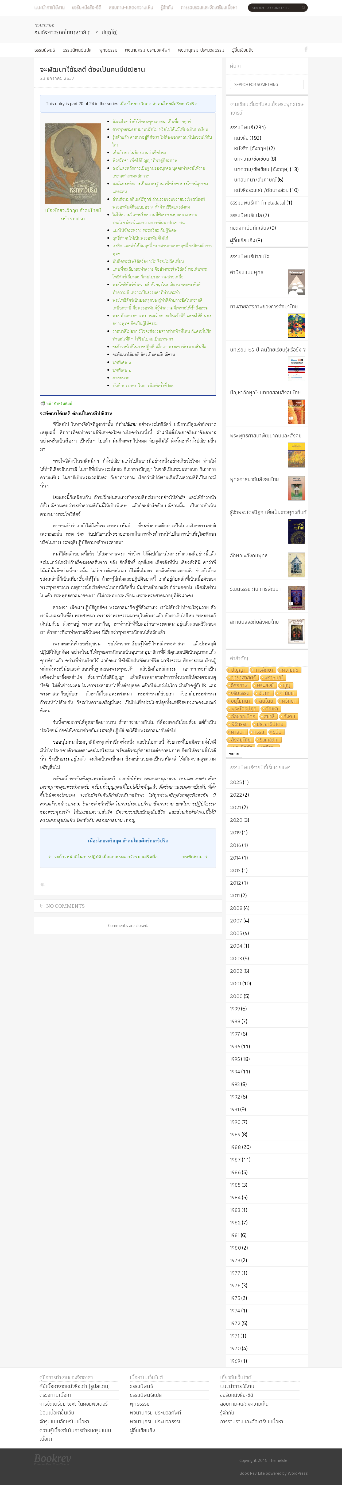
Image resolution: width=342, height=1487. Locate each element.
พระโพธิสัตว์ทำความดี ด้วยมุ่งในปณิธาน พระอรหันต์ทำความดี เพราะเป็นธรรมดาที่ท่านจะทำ (156, 289)
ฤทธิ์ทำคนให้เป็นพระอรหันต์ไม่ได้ (140, 238)
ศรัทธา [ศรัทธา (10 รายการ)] (289, 701)
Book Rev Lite (252, 1473)
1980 (235, 1247)
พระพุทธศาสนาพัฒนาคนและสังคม (266, 435)
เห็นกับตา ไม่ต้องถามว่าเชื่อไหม (139, 153)
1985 (235, 1184)
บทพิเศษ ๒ (121, 370)
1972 (235, 1323)
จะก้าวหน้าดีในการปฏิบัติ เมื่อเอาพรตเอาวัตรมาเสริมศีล (159, 347)
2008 (236, 908)
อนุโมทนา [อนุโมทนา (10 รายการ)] (240, 701)
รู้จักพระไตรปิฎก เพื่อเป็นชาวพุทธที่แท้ (268, 512)
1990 (235, 1122)
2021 (235, 807)
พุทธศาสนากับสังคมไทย (254, 479)
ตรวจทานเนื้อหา (55, 1395)
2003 (236, 958)
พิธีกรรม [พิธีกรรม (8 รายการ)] (239, 724)
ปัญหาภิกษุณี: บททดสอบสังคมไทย (265, 392)
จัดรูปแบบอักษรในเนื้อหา (64, 1421)
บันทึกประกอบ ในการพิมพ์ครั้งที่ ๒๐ (142, 386)
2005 (236, 933)
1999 (235, 1008)
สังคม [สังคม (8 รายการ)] (289, 716)
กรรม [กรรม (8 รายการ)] (259, 732)
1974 (235, 1310)
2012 (235, 883)
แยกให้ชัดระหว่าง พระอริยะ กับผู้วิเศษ (144, 230)
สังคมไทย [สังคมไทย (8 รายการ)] (241, 740)
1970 (235, 1348)
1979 (235, 1260)
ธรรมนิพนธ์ (44, 50)
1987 (235, 1159)
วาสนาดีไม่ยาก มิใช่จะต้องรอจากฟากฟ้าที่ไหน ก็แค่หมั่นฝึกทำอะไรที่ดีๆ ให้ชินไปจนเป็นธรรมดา (161, 335)
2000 (236, 996)
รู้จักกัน (167, 7)
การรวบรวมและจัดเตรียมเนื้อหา (209, 7)
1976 (235, 1285)
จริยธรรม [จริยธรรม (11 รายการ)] (240, 693)
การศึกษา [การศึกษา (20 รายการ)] (263, 670)
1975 (235, 1298)
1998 (235, 1021)
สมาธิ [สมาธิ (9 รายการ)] (269, 716)
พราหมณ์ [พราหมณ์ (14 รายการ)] (274, 678)
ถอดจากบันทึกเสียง (249, 228)
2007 (236, 920)
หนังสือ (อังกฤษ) (251, 148)
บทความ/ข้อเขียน (251, 158)
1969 (235, 1361)
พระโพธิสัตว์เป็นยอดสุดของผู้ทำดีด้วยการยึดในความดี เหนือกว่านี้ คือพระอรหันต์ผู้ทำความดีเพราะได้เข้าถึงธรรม (160, 304)
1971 (234, 1335)
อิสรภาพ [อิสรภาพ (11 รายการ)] (239, 685)
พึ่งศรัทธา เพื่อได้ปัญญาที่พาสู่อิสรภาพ (144, 161)
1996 (235, 1046)
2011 (235, 895)
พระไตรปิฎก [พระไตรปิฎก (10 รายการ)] (243, 709)
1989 (235, 1134)
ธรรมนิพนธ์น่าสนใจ (249, 256)
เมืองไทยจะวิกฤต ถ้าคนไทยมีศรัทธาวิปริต (158, 103)
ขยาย (234, 753)
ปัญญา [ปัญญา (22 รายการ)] (238, 670)
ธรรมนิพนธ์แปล (77, 50)
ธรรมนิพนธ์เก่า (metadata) (257, 202)
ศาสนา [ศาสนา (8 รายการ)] (238, 732)
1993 (235, 1084)
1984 (235, 1197)
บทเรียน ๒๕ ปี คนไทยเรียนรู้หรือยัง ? (268, 349)
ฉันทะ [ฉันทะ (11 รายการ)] (264, 693)
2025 (236, 782)
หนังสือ (241, 138)
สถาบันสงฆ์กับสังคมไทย (254, 622)
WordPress (298, 1473)
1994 (235, 1071)
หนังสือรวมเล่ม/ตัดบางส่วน (261, 190)
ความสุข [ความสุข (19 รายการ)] (290, 670)
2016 (235, 845)
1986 (235, 1172)
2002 (236, 971)
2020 (236, 820)
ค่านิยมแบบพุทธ (246, 272)
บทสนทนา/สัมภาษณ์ (255, 179)
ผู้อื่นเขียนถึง (243, 50)
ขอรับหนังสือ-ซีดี (86, 7)
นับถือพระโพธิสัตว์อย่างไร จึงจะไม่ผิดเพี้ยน (148, 262)
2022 (236, 794)
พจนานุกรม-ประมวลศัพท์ (147, 50)
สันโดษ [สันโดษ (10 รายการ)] (266, 701)
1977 (235, 1273)
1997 (235, 1034)
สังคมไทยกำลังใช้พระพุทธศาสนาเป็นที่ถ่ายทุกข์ (151, 122)
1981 (235, 1235)
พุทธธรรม (108, 50)
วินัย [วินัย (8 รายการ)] (277, 732)
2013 (235, 870)
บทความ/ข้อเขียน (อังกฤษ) (261, 169)
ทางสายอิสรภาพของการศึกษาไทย (264, 306)
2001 (235, 983)
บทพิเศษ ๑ (121, 362)
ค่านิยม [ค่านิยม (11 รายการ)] (286, 693)
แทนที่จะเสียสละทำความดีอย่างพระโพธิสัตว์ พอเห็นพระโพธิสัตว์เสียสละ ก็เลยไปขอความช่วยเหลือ (159, 273)
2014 (235, 857)
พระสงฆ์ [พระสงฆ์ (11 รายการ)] (265, 685)
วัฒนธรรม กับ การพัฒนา (255, 589)
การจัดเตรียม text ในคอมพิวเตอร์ (74, 1403)
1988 (235, 1147)
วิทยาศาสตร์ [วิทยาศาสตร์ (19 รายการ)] (243, 678)
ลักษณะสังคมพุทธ (248, 555)
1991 (234, 1109)
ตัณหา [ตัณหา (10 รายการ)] (271, 709)
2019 (235, 832)
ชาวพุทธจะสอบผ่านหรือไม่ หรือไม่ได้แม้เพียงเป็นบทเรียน (160, 130)
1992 (235, 1096)
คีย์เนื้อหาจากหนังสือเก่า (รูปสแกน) (75, 1386)
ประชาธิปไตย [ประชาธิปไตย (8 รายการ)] (270, 724)
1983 (235, 1210)
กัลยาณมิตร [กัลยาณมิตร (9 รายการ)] (243, 716)
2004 (236, 945)
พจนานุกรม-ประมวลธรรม (201, 50)
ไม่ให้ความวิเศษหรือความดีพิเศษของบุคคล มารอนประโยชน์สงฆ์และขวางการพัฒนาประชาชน (154, 219)
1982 (235, 1222)
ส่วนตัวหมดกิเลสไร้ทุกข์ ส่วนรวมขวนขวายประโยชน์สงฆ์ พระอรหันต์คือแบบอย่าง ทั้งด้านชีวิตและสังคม (158, 203)
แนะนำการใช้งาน (49, 7)
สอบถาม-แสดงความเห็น (131, 7)
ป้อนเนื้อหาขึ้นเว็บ (57, 1412)
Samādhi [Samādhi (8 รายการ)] (269, 740)
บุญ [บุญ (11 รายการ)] (286, 685)
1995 (235, 1059)
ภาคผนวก (120, 378)
